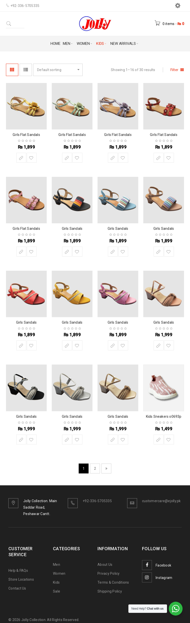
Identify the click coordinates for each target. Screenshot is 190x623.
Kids (56, 582)
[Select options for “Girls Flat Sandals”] (21, 158)
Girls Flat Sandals (26, 135)
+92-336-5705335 (97, 501)
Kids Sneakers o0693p (164, 416)
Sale (56, 591)
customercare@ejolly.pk (161, 501)
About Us (104, 565)
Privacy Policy (108, 573)
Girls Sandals (72, 229)
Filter (174, 70)
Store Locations (21, 579)
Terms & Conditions (113, 582)
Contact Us (17, 588)
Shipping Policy (109, 591)
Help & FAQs (18, 570)
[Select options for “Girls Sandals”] (67, 252)
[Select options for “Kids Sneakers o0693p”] (159, 439)
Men (56, 565)
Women (59, 573)
